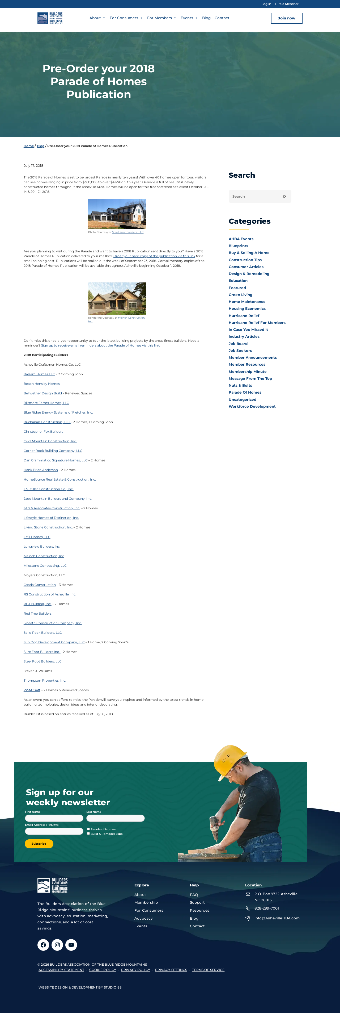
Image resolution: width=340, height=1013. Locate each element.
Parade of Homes (245, 392)
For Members (162, 18)
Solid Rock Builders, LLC (43, 633)
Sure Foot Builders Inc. (42, 652)
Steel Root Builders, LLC (127, 232)
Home (29, 146)
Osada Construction (40, 585)
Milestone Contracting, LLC (45, 566)
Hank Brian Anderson (41, 470)
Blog (206, 18)
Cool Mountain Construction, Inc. (50, 441)
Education (238, 280)
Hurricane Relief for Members (257, 322)
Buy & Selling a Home (249, 253)
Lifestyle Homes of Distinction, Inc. (51, 518)
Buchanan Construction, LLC (47, 422)
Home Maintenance (247, 301)
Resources (199, 910)
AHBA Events (241, 239)
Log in (266, 4)
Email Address (35, 825)
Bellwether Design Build (43, 393)
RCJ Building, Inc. (38, 604)
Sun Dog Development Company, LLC (54, 642)
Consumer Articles (246, 267)
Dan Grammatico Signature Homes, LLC (56, 460)
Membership (146, 902)
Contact (222, 18)
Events (189, 18)
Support (197, 902)
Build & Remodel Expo (107, 834)
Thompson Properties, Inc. (45, 680)
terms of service (208, 970)
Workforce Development (252, 406)
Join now (286, 18)
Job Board (238, 343)
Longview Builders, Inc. (42, 546)
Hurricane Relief (244, 316)
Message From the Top (250, 378)
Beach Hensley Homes (42, 384)
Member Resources (247, 364)
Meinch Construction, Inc (44, 556)
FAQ (194, 895)
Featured (237, 288)
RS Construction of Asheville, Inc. (50, 594)
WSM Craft (32, 690)
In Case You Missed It (248, 329)
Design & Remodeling (249, 274)
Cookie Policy (102, 970)
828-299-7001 (266, 908)
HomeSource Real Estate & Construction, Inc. (60, 479)
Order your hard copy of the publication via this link (154, 256)
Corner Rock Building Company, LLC (53, 451)
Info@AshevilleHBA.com (277, 918)
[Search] (284, 196)
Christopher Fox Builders (43, 431)
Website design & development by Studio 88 (80, 987)
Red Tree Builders (38, 613)
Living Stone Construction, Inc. (48, 527)
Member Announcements (253, 357)
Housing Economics (247, 308)
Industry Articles (244, 336)
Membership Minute (248, 371)
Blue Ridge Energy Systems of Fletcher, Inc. (58, 412)
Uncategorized (242, 399)
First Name (33, 812)
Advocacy (143, 918)
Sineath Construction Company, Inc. (53, 623)
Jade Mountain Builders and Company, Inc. (58, 499)
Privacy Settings (171, 970)
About (98, 18)
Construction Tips (245, 260)
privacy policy (135, 970)
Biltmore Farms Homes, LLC (46, 403)
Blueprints (238, 246)
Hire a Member (287, 4)
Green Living (240, 295)
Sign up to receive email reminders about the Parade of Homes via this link (100, 345)
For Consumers (126, 18)
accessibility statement (61, 970)
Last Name (93, 812)
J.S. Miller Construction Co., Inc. (49, 489)
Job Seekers (240, 350)
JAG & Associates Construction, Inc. (52, 508)
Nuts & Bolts (240, 385)
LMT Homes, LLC (37, 537)
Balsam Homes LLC (39, 374)
